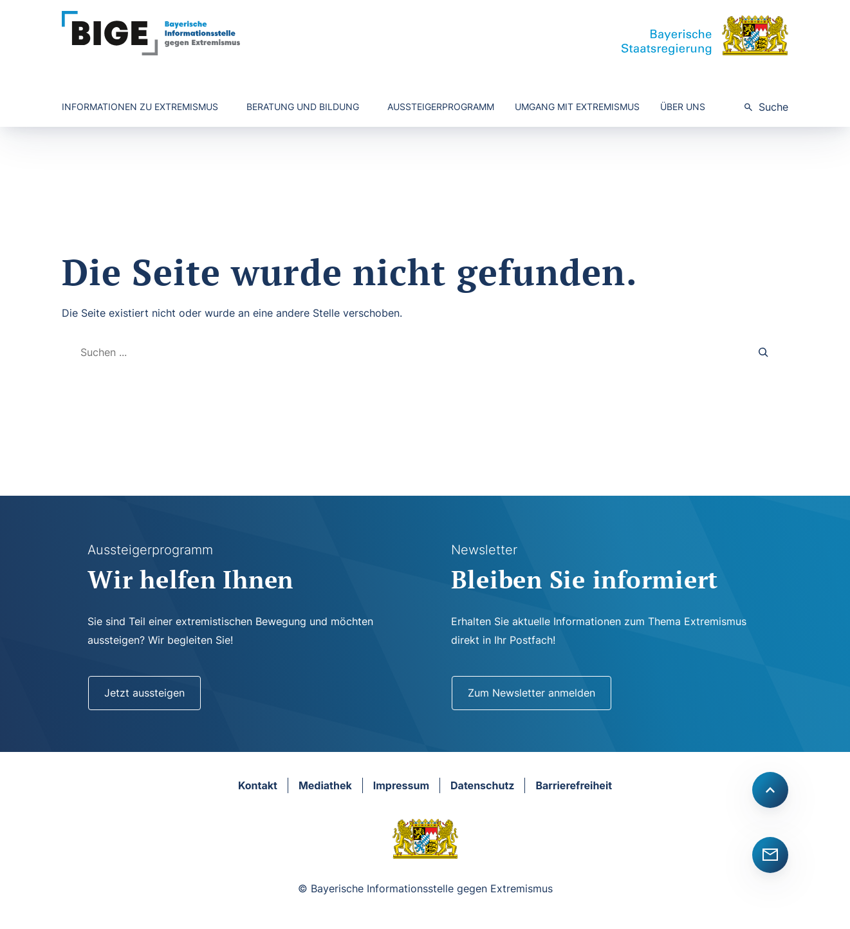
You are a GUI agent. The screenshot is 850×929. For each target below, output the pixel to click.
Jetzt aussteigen (144, 692)
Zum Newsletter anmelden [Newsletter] (531, 692)
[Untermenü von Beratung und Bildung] (306, 107)
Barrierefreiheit (573, 785)
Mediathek (325, 785)
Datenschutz (482, 785)
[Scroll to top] (770, 790)
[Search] (764, 352)
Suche (773, 106)
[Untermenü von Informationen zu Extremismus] (144, 107)
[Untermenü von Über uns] (686, 107)
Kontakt (257, 785)
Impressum (401, 785)
